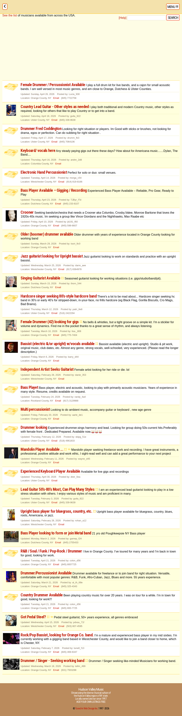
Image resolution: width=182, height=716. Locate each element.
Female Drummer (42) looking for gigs (50, 321)
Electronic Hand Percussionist (44, 172)
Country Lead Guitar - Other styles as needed (55, 106)
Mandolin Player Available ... (42, 449)
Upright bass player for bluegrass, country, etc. (56, 511)
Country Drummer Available (42, 594)
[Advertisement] (91, 51)
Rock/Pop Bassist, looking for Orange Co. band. (57, 634)
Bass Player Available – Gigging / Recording (54, 190)
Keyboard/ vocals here (38, 150)
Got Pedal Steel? (33, 616)
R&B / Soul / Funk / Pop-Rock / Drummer (52, 551)
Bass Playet (29, 387)
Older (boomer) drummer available (47, 234)
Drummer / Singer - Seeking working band (52, 660)
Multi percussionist (36, 409)
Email (56, 98)
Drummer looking (34, 427)
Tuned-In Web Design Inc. (86, 708)
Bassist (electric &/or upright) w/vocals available (57, 343)
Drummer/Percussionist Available (47, 573)
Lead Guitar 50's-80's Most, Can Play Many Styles (57, 489)
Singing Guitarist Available (40, 278)
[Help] (122, 17)
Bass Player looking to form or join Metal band (56, 533)
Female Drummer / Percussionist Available (53, 84)
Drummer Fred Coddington (41, 128)
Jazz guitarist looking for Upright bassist (52, 256)
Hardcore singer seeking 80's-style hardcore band (59, 296)
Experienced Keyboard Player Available (51, 471)
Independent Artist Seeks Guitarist (47, 369)
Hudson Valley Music (91, 689)
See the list (9, 15)
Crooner (27, 212)
